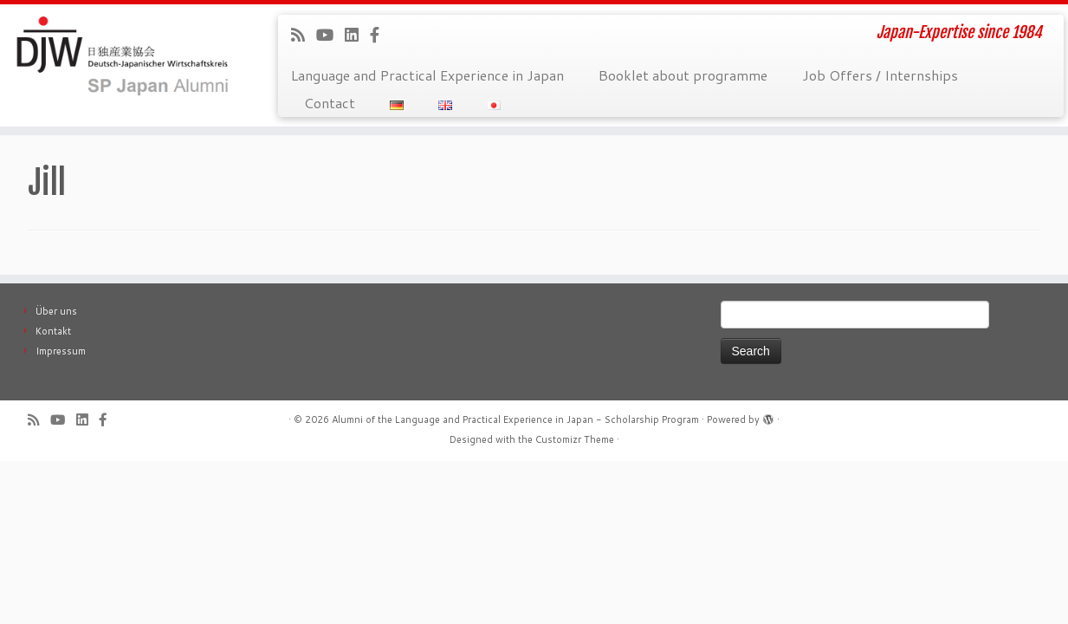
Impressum (61, 351)
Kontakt (53, 331)
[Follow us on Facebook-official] (380, 34)
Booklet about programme (683, 75)
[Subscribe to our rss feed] (303, 34)
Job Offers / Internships (880, 75)
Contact (329, 103)
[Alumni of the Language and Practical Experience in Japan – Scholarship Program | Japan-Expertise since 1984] (123, 56)
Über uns (56, 311)
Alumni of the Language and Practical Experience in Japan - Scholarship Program (515, 419)
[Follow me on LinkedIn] (357, 34)
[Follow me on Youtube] (330, 34)
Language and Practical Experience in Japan (427, 75)
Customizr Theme (574, 439)
